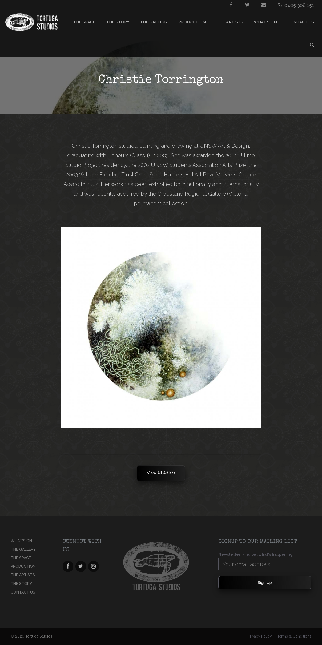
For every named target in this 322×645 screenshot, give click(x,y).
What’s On (265, 22)
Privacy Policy (260, 636)
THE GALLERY (154, 22)
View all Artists (161, 473)
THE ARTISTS (229, 22)
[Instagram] (93, 566)
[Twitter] (80, 566)
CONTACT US (301, 22)
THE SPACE (84, 22)
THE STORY (117, 22)
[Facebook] (68, 566)
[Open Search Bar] (312, 45)
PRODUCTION (192, 22)
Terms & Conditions (294, 636)
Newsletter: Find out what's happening (255, 554)
